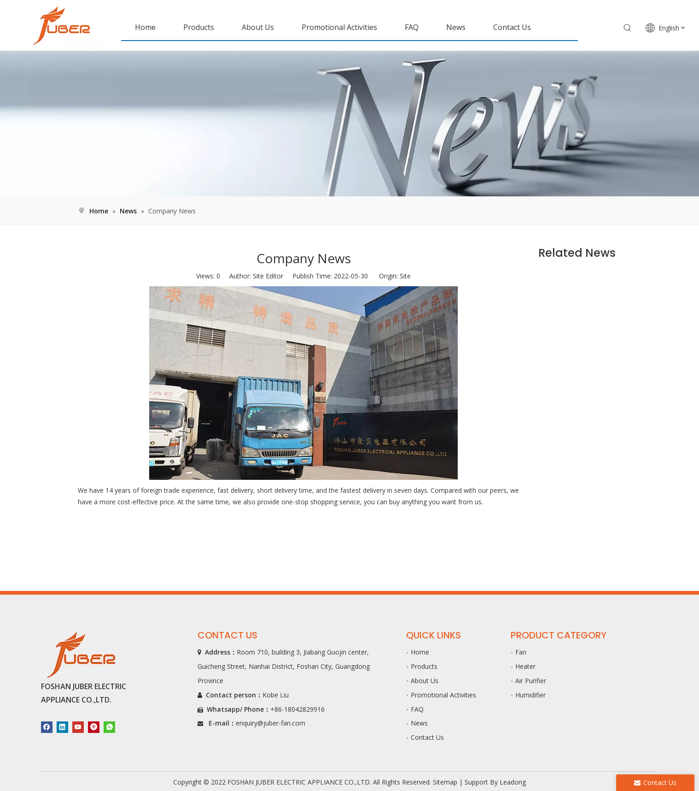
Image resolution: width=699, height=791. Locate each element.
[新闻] (349, 123)
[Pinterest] (93, 726)
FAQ (417, 709)
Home (420, 652)
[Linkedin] (62, 726)
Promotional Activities (443, 695)
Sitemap (445, 782)
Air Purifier (530, 680)
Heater (525, 666)
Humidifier (530, 695)
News (419, 723)
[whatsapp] (109, 726)
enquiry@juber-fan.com (270, 723)
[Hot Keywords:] (627, 28)
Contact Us (427, 737)
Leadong (513, 782)
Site (405, 276)
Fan (520, 652)
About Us (424, 680)
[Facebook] (46, 726)
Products (424, 666)
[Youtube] (78, 726)
